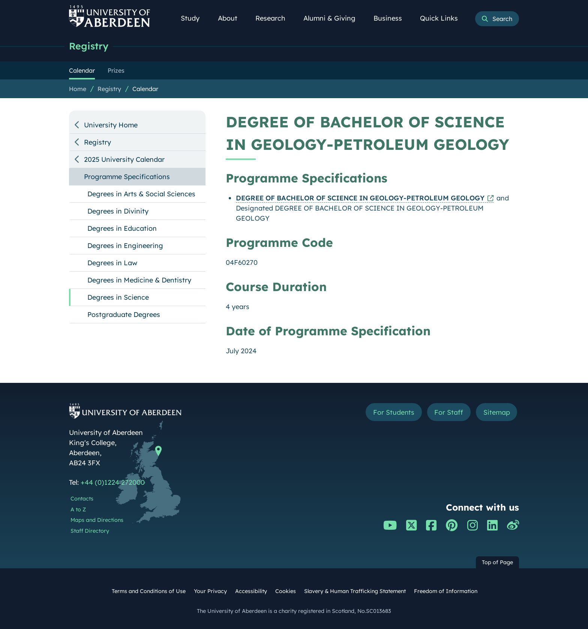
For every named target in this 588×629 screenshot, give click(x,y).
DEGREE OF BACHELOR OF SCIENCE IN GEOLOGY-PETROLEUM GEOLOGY (360, 198)
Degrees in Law (112, 262)
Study (194, 18)
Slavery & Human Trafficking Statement (355, 591)
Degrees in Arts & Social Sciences (141, 194)
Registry (88, 46)
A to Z (78, 509)
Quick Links (443, 18)
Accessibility (251, 591)
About (232, 18)
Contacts (81, 498)
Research (274, 18)
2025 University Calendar (124, 159)
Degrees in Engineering (125, 245)
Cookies (285, 591)
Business (392, 18)
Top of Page (497, 562)
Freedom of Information (445, 591)
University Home (111, 125)
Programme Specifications (127, 176)
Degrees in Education (122, 228)
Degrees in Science (118, 297)
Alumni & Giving (333, 18)
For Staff (448, 412)
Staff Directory (89, 530)
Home (77, 89)
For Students (393, 412)
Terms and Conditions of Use (149, 591)
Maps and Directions (96, 520)
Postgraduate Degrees (123, 314)
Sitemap (496, 412)
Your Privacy (210, 591)
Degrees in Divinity (117, 211)
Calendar (145, 89)
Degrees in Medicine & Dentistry (139, 280)
